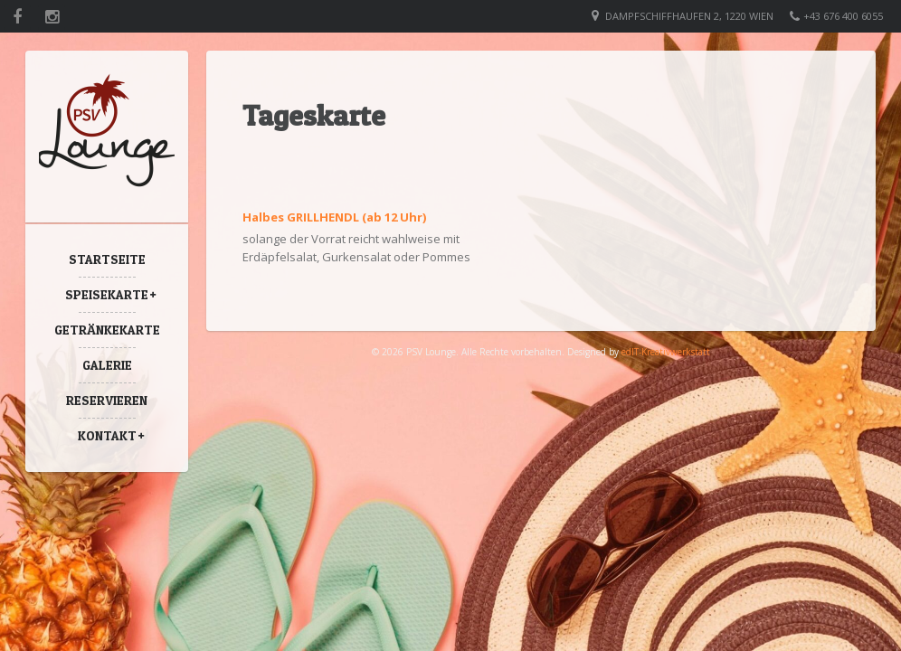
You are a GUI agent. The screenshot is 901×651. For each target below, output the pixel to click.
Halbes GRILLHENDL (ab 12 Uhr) (334, 217)
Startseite (107, 259)
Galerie (107, 365)
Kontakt (107, 435)
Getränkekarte (107, 329)
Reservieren (106, 400)
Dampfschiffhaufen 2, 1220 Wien (689, 16)
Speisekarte (106, 294)
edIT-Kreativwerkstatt (665, 351)
